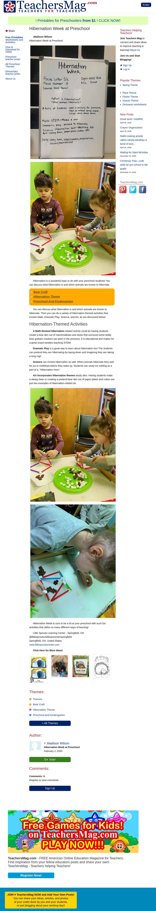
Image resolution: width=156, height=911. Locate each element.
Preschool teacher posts (12, 58)
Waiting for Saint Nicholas (134, 152)
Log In (126, 69)
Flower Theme (130, 96)
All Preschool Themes (12, 65)
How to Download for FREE (12, 49)
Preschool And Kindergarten (53, 301)
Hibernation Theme (47, 296)
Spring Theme (130, 85)
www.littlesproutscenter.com (44, 644)
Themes (37, 699)
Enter (146, 4)
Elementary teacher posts (12, 72)
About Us (10, 78)
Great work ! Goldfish (131, 119)
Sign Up (50, 788)
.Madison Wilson (57, 743)
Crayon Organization (131, 127)
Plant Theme (129, 92)
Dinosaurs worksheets (134, 104)
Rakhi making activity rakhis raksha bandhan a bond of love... (133, 140)
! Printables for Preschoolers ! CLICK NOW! (78, 20)
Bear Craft (41, 292)
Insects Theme (130, 100)
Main (12, 30)
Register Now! (31, 875)
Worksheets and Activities (14, 40)
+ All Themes (50, 723)
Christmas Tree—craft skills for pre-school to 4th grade (134, 165)
